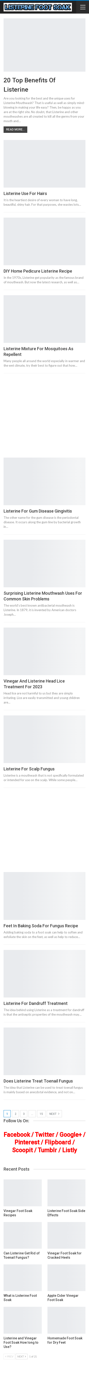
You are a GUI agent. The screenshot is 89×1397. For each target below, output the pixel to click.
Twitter (44, 1134)
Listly (69, 1150)
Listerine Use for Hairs (25, 193)
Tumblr (47, 1150)
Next (54, 1114)
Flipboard (58, 1142)
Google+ (71, 1134)
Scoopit (22, 1150)
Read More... (15, 129)
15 (41, 1114)
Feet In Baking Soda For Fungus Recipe (41, 925)
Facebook (17, 1134)
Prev (9, 1356)
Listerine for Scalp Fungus (29, 768)
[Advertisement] (44, 417)
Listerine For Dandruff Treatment (36, 1003)
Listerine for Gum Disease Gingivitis (38, 511)
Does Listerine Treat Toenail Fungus (38, 1080)
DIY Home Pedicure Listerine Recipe (38, 271)
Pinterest (26, 1142)
